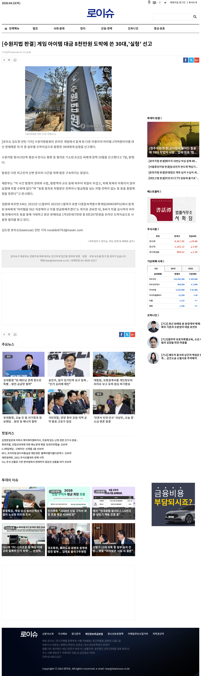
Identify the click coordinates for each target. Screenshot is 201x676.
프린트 (15, 60)
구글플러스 (196, 60)
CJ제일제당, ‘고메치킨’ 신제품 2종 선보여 (23, 449)
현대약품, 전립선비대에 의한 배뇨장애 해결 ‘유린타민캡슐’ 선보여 (34, 444)
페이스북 (185, 60)
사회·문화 (59, 28)
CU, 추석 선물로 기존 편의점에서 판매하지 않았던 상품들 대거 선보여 (36, 462)
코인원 (190, 269)
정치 (82, 28)
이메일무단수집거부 (138, 633)
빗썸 (156, 269)
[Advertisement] (36, 298)
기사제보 (62, 633)
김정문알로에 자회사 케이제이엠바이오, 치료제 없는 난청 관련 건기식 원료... (40, 440)
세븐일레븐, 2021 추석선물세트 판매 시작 (23, 457)
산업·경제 (106, 28)
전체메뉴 (14, 28)
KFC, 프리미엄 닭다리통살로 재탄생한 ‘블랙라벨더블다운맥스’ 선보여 (36, 453)
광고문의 (76, 633)
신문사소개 (48, 633)
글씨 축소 (4, 60)
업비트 (173, 269)
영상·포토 (159, 28)
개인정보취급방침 (94, 634)
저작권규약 (158, 633)
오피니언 (133, 28)
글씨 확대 (9, 60)
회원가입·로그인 (178, 2)
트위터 (191, 60)
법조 (35, 28)
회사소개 (192, 2)
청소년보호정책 (115, 633)
